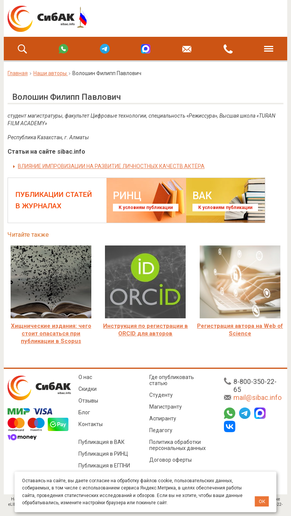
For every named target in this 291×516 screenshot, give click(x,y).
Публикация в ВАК (101, 442)
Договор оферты (170, 460)
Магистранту (165, 407)
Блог (84, 412)
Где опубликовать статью (171, 380)
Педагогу (160, 430)
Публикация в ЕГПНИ (104, 466)
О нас (85, 377)
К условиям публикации (146, 207)
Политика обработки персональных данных (177, 445)
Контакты (90, 424)
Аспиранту (162, 418)
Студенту (161, 395)
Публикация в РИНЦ (103, 454)
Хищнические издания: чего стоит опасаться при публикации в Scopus (51, 333)
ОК (262, 501)
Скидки (87, 389)
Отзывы (88, 401)
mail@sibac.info (257, 397)
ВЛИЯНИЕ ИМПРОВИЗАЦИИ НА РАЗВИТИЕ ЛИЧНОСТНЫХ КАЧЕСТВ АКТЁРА (111, 166)
